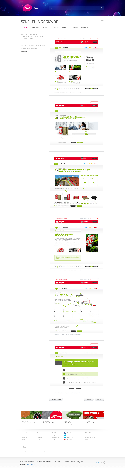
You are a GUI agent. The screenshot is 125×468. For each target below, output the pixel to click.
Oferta (66, 8)
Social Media (55, 432)
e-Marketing (84, 27)
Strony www (35, 27)
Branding (56, 27)
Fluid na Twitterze (70, 435)
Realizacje (76, 8)
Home (52, 8)
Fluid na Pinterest (70, 439)
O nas (58, 8)
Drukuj (102, 20)
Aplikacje (65, 27)
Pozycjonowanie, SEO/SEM (91, 435)
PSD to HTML (88, 432)
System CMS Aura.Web (90, 437)
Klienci (86, 8)
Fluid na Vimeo (70, 437)
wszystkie (25, 27)
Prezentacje (46, 27)
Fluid (31, 10)
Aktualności (24, 432)
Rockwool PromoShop (49, 422)
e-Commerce (74, 27)
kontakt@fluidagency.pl (79, 446)
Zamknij (97, 462)
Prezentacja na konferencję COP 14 (70, 423)
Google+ (87, 439)
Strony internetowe (56, 435)
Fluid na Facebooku (71, 432)
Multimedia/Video (55, 437)
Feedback (24, 435)
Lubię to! (101, 8)
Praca (23, 439)
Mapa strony (25, 437)
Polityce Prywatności (30, 464)
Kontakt (95, 8)
